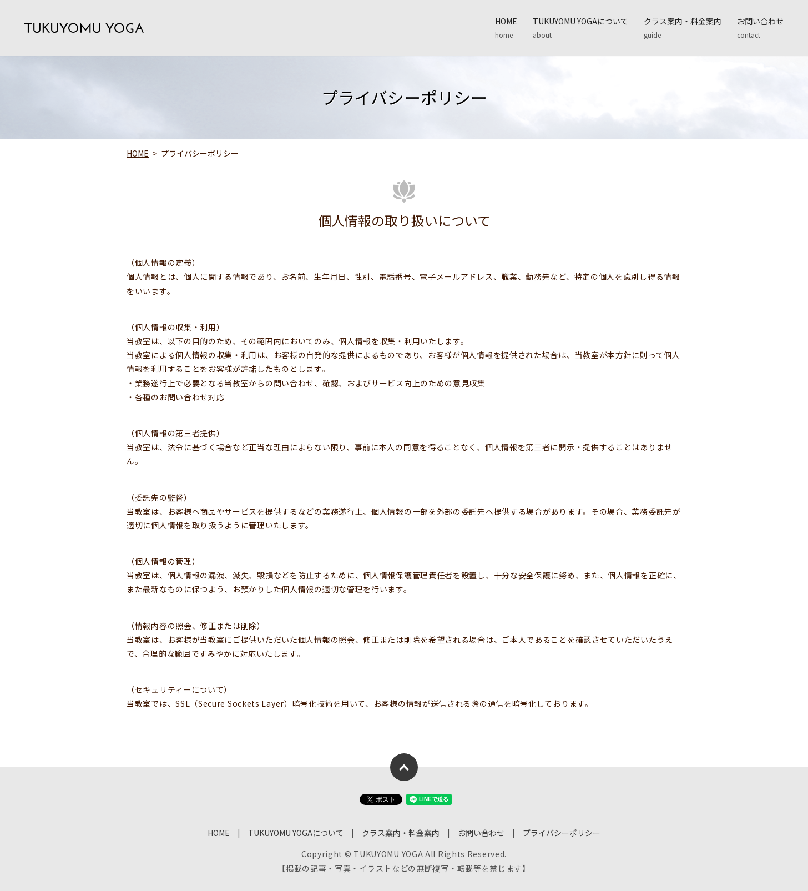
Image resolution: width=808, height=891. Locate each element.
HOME (506, 28)
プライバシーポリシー (561, 832)
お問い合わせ (760, 28)
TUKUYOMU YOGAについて (580, 28)
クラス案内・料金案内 (682, 28)
